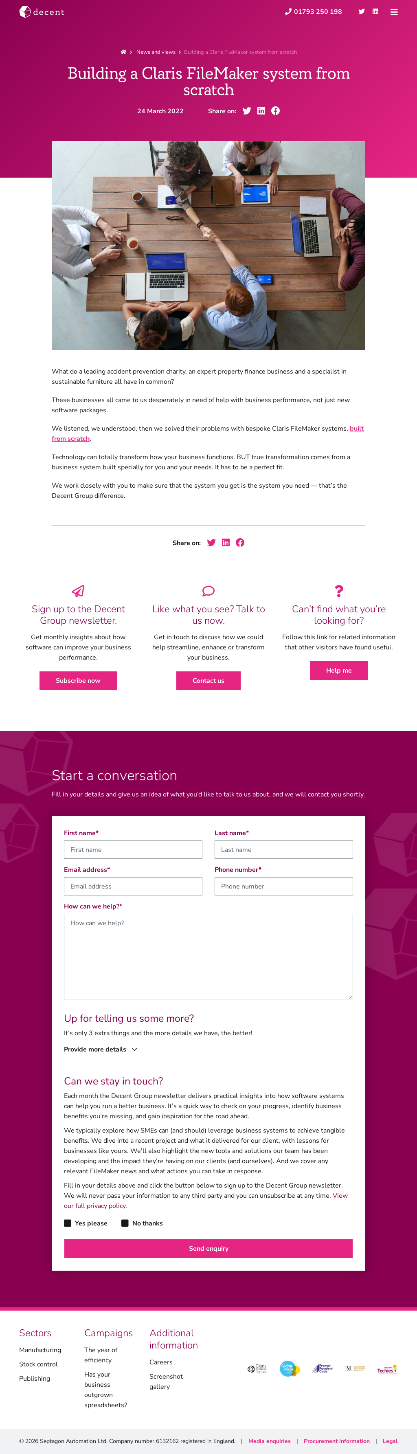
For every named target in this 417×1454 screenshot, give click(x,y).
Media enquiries (269, 1441)
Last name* (232, 833)
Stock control (38, 1364)
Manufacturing (40, 1350)
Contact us (208, 680)
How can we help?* (93, 906)
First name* (81, 833)
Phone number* (238, 869)
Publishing (34, 1378)
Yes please (86, 1223)
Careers (161, 1362)
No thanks (142, 1223)
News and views (156, 52)
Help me (339, 670)
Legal (390, 1441)
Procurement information (337, 1441)
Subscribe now (78, 680)
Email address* (87, 869)
